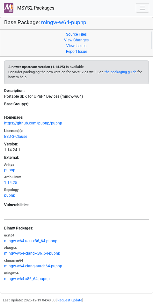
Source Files (76, 34)
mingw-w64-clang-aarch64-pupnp (33, 266)
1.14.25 (10, 182)
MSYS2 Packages (29, 8)
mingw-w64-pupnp (63, 22)
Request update (69, 300)
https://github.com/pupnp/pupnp (33, 123)
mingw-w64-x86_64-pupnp (27, 279)
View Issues (76, 46)
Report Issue (76, 51)
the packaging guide (120, 72)
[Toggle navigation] (142, 8)
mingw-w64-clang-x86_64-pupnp (32, 253)
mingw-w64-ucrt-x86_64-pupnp (30, 241)
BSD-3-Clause (15, 136)
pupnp (9, 170)
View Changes (76, 40)
